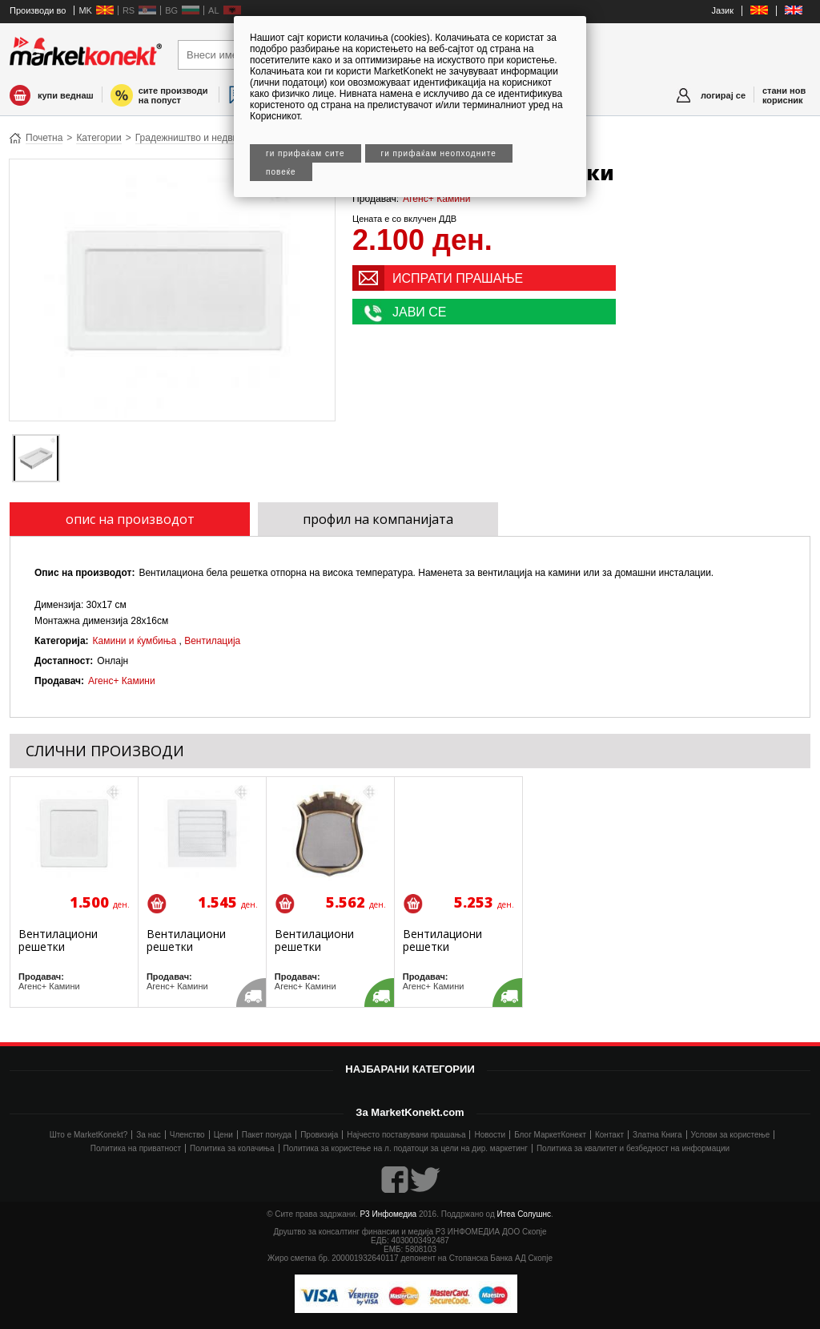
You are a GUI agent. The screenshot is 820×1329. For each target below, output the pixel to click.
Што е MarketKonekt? (89, 1134)
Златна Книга (657, 1134)
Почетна (44, 137)
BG (171, 10)
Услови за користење (730, 1134)
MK (85, 10)
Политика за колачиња (232, 1148)
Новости (489, 1134)
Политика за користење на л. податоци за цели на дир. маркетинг (405, 1148)
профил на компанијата (378, 519)
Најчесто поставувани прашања (406, 1134)
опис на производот (130, 519)
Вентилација (212, 640)
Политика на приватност (135, 1148)
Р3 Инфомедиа (388, 1214)
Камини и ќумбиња (135, 640)
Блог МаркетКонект (550, 1134)
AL (213, 10)
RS (129, 10)
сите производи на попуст (173, 95)
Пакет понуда (266, 1134)
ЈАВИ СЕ (419, 312)
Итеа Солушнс (524, 1214)
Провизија (319, 1134)
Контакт (609, 1134)
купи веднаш (66, 95)
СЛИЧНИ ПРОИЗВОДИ (105, 750)
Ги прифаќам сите (305, 153)
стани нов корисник (784, 95)
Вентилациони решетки (58, 940)
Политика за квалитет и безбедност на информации (633, 1148)
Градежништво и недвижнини (200, 137)
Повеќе (281, 171)
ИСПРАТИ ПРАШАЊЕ (457, 278)
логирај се (723, 95)
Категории (98, 137)
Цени (223, 1134)
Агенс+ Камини (436, 198)
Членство (187, 1134)
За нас (148, 1134)
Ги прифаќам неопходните (438, 153)
